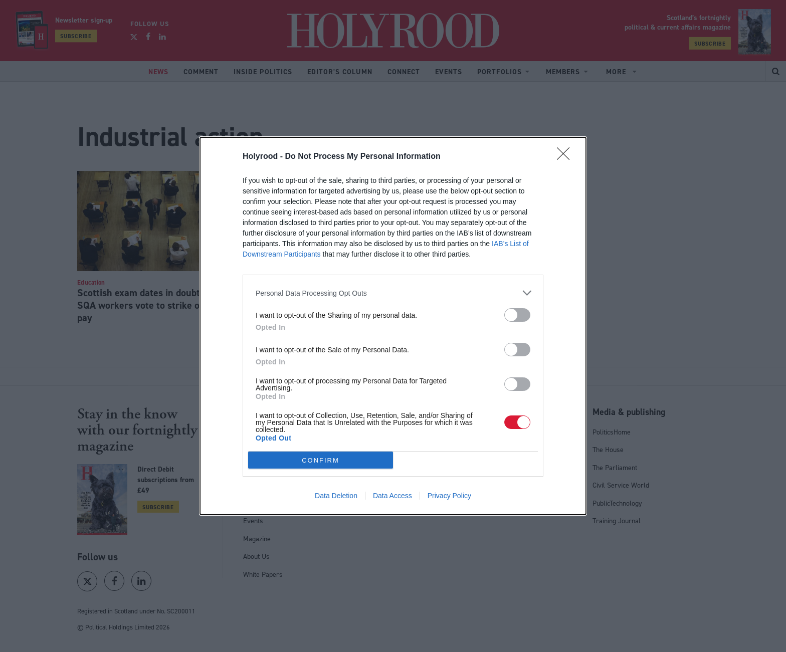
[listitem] (393, 293)
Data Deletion (336, 496)
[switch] (517, 315)
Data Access (392, 496)
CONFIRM (320, 460)
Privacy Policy (449, 496)
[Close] (566, 156)
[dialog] (393, 326)
